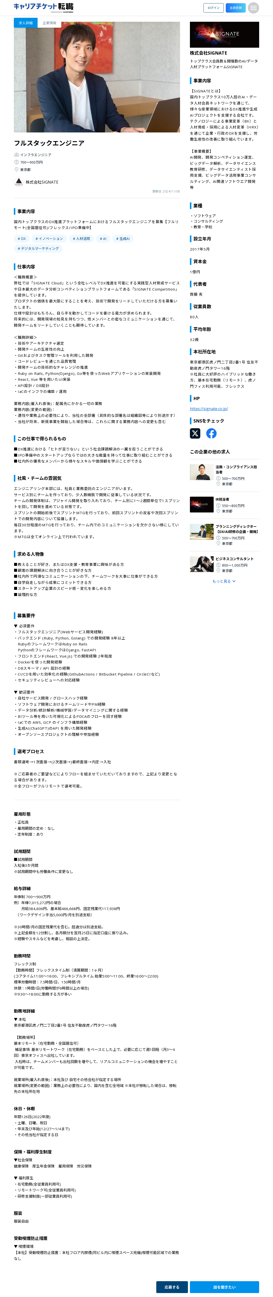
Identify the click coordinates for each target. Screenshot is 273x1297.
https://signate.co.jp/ (209, 408)
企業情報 (49, 23)
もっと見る (224, 581)
